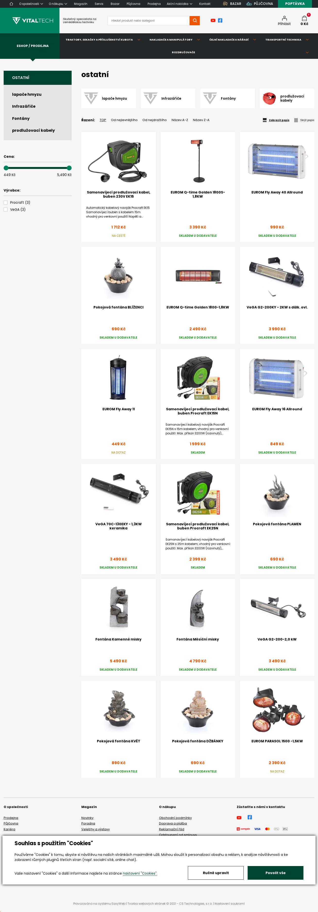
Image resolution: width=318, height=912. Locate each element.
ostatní (20, 77)
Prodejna (11, 818)
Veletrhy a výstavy (95, 829)
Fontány (21, 118)
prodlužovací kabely (33, 130)
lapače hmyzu (27, 94)
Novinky (87, 818)
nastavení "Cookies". (140, 873)
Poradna (88, 823)
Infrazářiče (23, 106)
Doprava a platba (173, 823)
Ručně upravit (216, 872)
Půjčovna (11, 823)
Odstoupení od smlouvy (178, 835)
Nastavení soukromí (230, 904)
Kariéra (9, 829)
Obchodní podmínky (175, 818)
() (20, 202)
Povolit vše (276, 872)
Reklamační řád (171, 829)
